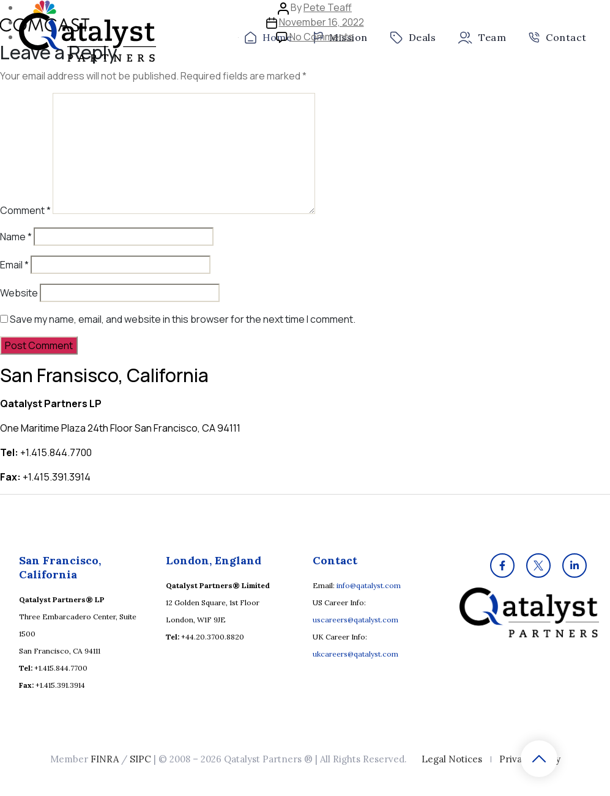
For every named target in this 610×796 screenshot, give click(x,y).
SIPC (140, 759)
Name (16, 236)
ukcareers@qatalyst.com (355, 653)
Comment (25, 210)
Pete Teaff (327, 7)
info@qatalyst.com (369, 585)
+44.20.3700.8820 (212, 636)
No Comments (321, 36)
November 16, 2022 (321, 22)
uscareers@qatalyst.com (355, 619)
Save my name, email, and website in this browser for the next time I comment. (182, 319)
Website (19, 293)
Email (14, 264)
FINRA (105, 759)
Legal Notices (452, 759)
